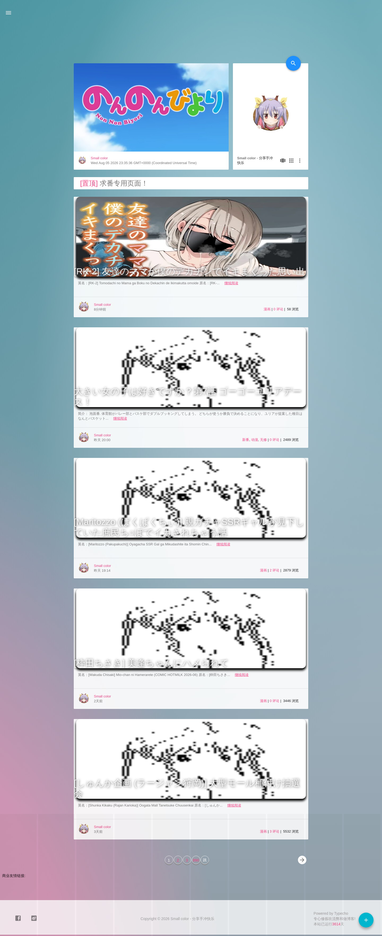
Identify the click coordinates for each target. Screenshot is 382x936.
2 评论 (275, 570)
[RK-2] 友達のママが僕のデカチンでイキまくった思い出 (189, 271)
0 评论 (279, 309)
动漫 (254, 440)
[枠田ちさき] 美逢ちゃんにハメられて (151, 663)
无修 (263, 440)
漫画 (267, 309)
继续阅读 (231, 283)
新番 (245, 440)
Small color (99, 158)
